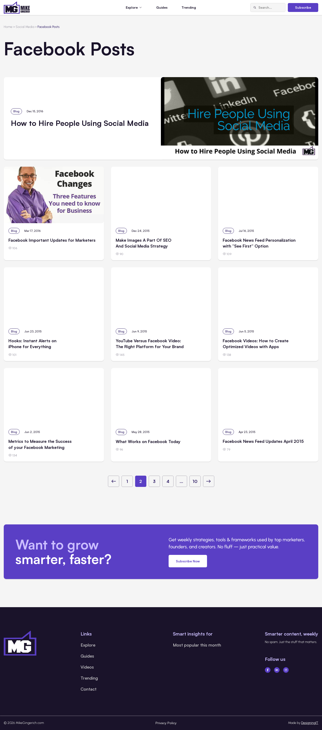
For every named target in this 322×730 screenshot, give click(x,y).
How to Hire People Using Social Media (80, 123)
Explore (88, 644)
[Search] (254, 7)
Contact (88, 689)
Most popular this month (197, 644)
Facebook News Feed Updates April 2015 (263, 441)
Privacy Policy (166, 723)
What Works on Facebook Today (148, 441)
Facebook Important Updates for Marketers (52, 240)
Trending (188, 7)
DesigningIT (309, 723)
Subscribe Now (188, 561)
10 (194, 481)
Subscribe (303, 7)
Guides (161, 7)
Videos (87, 667)
